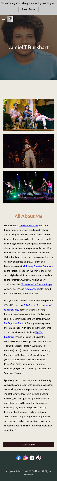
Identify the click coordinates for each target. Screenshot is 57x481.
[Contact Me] (28, 444)
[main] (28, 47)
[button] (3, 19)
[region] (28, 7)
